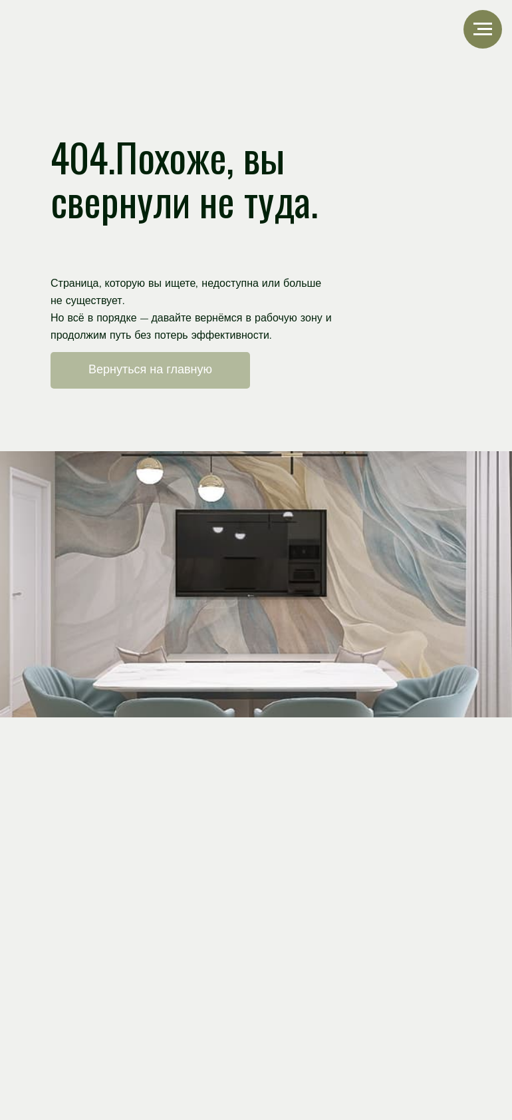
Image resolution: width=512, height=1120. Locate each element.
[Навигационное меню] (482, 29)
